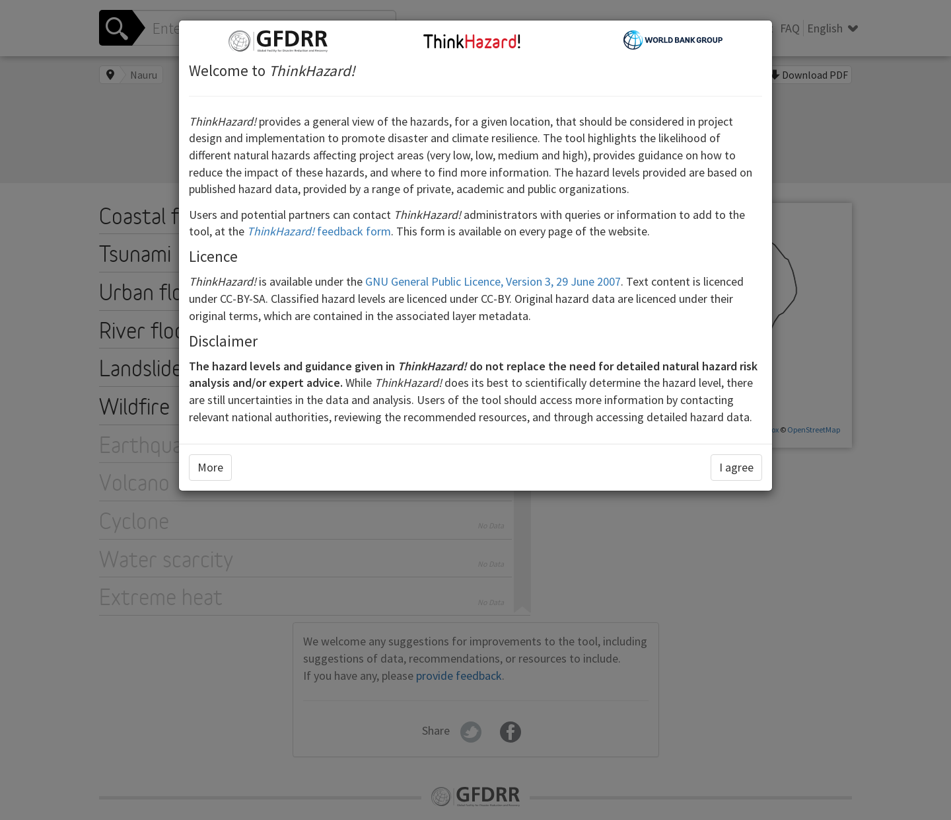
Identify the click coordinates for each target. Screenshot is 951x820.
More (210, 467)
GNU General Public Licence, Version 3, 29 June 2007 (493, 281)
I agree (736, 467)
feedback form (319, 231)
